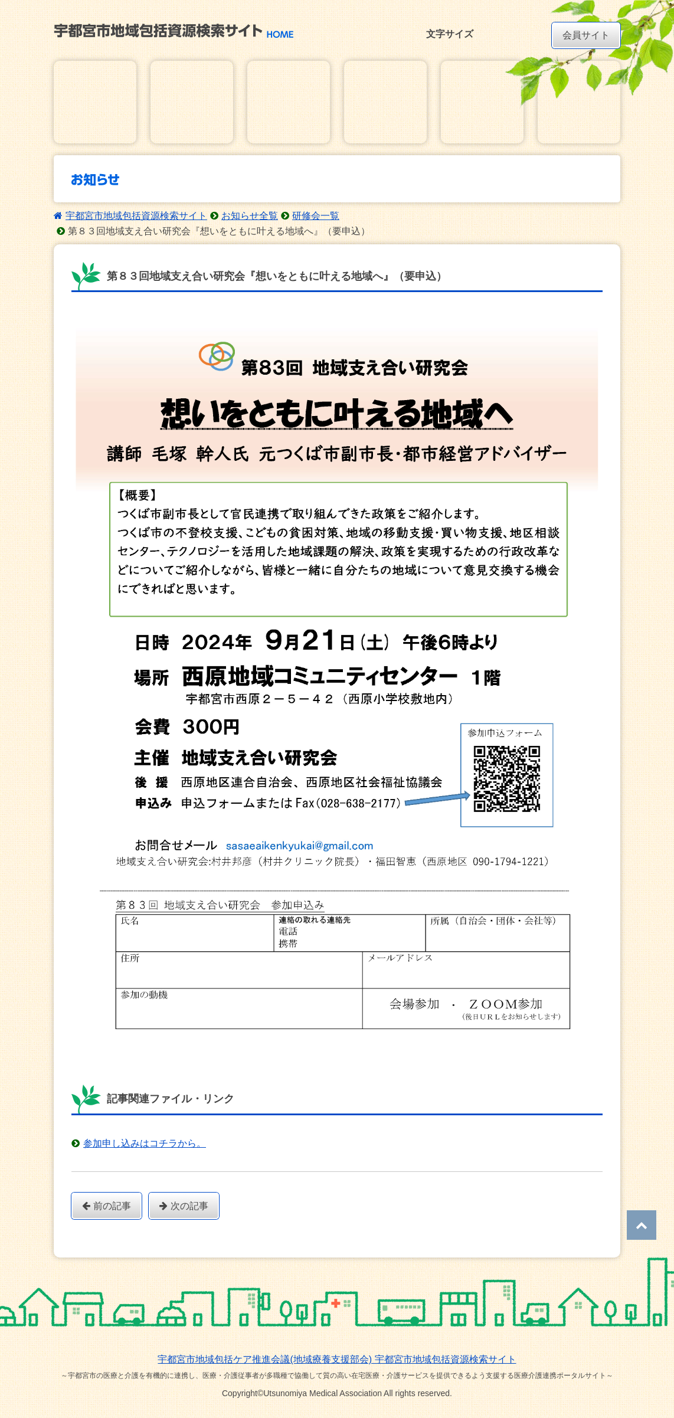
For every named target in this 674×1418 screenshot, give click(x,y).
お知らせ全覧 (249, 216)
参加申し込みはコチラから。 (144, 1143)
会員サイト (586, 35)
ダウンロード (482, 102)
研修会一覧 (315, 216)
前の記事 (106, 1206)
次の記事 (183, 1206)
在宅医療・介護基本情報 (95, 102)
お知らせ (288, 102)
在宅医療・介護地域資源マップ (191, 102)
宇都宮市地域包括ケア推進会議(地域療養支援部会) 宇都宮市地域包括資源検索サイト (337, 1359)
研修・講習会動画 (579, 102)
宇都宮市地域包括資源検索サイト (136, 216)
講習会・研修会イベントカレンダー (385, 102)
